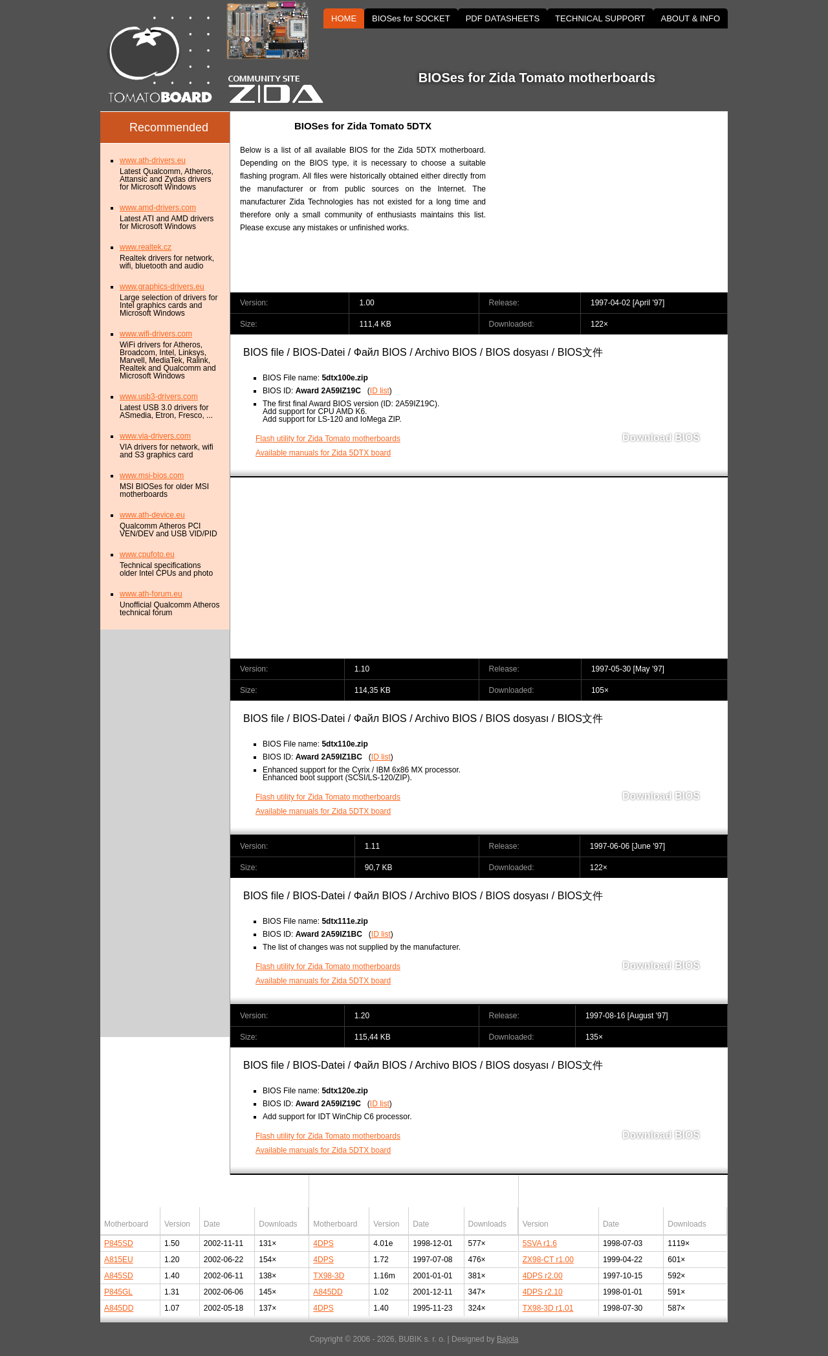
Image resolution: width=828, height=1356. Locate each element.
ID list (379, 390)
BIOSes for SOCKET (411, 18)
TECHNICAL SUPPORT (600, 18)
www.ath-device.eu (152, 515)
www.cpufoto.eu (147, 554)
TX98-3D (328, 1275)
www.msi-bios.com (152, 475)
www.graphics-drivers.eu (162, 286)
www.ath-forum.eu (151, 594)
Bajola (507, 1339)
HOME (343, 18)
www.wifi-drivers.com (156, 334)
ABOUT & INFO (691, 18)
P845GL (118, 1291)
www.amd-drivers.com (158, 208)
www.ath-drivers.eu (153, 160)
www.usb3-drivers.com (159, 396)
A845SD (118, 1275)
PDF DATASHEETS (502, 18)
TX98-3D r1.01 (548, 1308)
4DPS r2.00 (543, 1275)
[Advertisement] (618, 201)
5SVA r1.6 (540, 1243)
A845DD (118, 1308)
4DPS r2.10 (543, 1291)
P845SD (118, 1243)
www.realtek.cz (145, 247)
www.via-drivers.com (155, 436)
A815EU (118, 1259)
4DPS (323, 1243)
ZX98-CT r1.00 (548, 1259)
